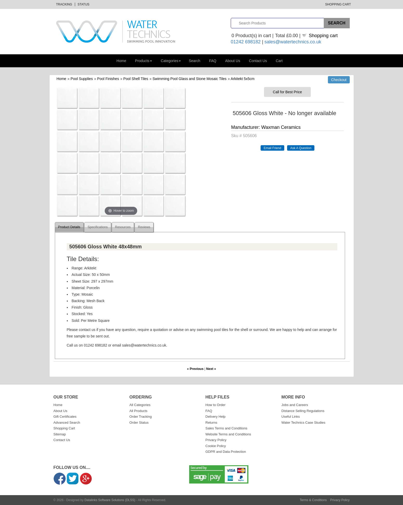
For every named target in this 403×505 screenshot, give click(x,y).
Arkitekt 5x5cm (243, 79)
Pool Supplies (82, 79)
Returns (211, 422)
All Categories (139, 405)
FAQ (212, 61)
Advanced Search (67, 422)
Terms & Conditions (313, 500)
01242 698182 (246, 41)
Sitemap (60, 434)
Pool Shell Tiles (135, 79)
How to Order (216, 405)
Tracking (64, 4)
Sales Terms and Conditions (227, 428)
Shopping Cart (338, 4)
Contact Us (258, 61)
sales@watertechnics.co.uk (293, 41)
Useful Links (290, 416)
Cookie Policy (216, 446)
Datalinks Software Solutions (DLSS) (109, 500)
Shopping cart (323, 35)
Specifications (98, 227)
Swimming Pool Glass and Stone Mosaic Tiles (190, 79)
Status (84, 4)
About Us (232, 61)
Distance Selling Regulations (302, 411)
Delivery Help (216, 416)
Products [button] (143, 61)
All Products (138, 411)
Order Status (139, 422)
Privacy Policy (216, 440)
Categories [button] (171, 61)
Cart (279, 61)
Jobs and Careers (294, 405)
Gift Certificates (65, 416)
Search (194, 61)
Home (121, 61)
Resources (123, 227)
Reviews (144, 227)
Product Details (69, 227)
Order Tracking (140, 416)
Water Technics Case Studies (303, 422)
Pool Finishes (108, 79)
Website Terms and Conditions (228, 434)
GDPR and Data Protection (226, 452)
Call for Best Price (287, 92)
